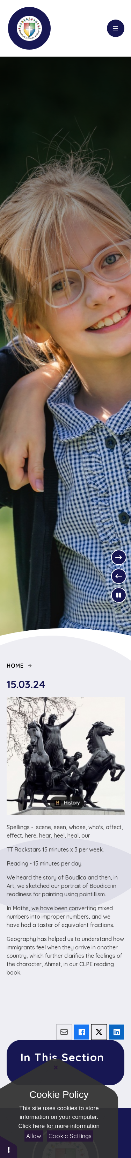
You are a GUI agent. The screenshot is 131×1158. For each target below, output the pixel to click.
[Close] (56, 1067)
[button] (8, 1146)
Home (15, 665)
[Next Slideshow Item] (118, 557)
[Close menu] (115, 28)
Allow (33, 1135)
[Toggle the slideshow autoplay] (118, 595)
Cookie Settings (70, 1135)
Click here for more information (59, 1126)
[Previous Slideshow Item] (118, 576)
